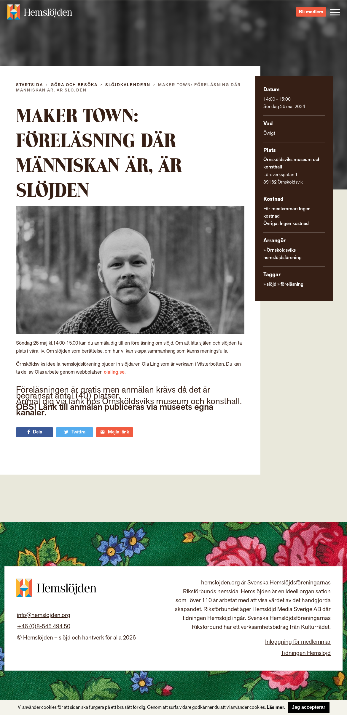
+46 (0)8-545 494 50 (41, 632)
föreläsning (291, 276)
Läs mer (274, 707)
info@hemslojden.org (43, 621)
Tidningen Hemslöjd (306, 659)
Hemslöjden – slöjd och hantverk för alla (39, 14)
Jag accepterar (307, 707)
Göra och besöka (75, 85)
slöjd (271, 276)
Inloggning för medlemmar (298, 648)
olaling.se (104, 372)
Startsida (30, 85)
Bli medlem (311, 14)
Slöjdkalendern (130, 85)
